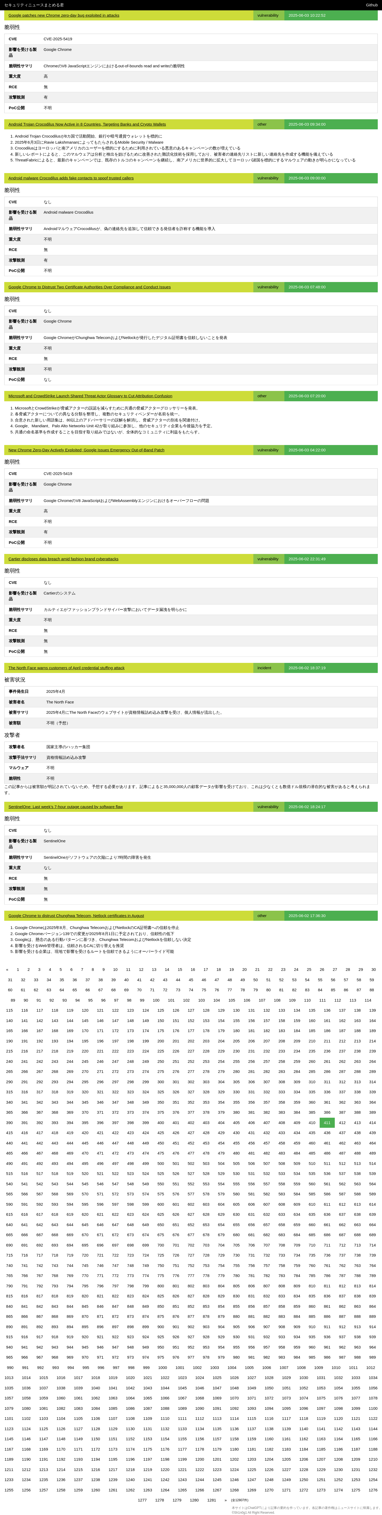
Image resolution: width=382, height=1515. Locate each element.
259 (297, 1061)
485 (312, 1153)
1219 (147, 1469)
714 (372, 1245)
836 (327, 1296)
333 (282, 1092)
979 (221, 1357)
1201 (216, 1459)
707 (266, 1245)
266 (24, 1071)
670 (85, 1234)
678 (206, 1234)
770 (85, 1275)
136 (327, 1010)
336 (327, 1092)
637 (342, 1214)
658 (282, 1224)
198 (130, 1041)
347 (115, 1102)
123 (130, 1010)
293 (54, 1082)
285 (312, 1071)
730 (236, 1255)
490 (9, 1163)
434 (297, 1132)
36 (74, 979)
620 (85, 1214)
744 (70, 1265)
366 (24, 1112)
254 (221, 1061)
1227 (286, 1469)
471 (100, 1153)
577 (191, 1194)
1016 (61, 1377)
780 (236, 1275)
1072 (269, 1398)
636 (327, 1214)
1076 (338, 1398)
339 (372, 1092)
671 (100, 1234)
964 (372, 1347)
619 (70, 1214)
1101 (9, 1418)
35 (62, 979)
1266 (199, 1490)
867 (39, 1316)
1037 (43, 1388)
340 (9, 1102)
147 (115, 1020)
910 (312, 1326)
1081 (43, 1408)
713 (357, 1245)
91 (39, 1000)
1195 (112, 1459)
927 (191, 1337)
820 (85, 1296)
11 (128, 969)
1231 (355, 1469)
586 (327, 1194)
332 (266, 1092)
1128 (95, 1428)
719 (70, 1255)
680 (236, 1234)
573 (130, 1194)
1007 (284, 1367)
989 (372, 1357)
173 (130, 1030)
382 (266, 1112)
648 (130, 1224)
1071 (251, 1398)
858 (282, 1306)
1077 (355, 1398)
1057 (9, 1398)
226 (175, 1051)
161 (327, 1020)
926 (175, 1337)
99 (142, 1000)
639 (372, 1214)
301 (175, 1082)
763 (357, 1265)
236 (327, 1051)
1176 (164, 1449)
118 (54, 1010)
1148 (61, 1439)
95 (90, 1000)
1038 (61, 1388)
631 (251, 1214)
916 (24, 1337)
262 (342, 1061)
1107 (112, 1418)
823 (130, 1296)
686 (327, 1234)
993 (55, 1367)
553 (206, 1184)
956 (251, 1347)
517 (39, 1173)
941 (24, 1347)
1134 (199, 1428)
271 (100, 1071)
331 (251, 1092)
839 (372, 1296)
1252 (338, 1479)
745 (85, 1265)
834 (297, 1296)
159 (297, 1020)
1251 (321, 1479)
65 (74, 990)
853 (206, 1306)
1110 (164, 1418)
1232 (373, 1469)
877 (191, 1316)
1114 (234, 1418)
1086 (130, 1408)
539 (372, 1173)
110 (307, 1000)
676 (175, 1234)
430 (236, 1132)
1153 (147, 1439)
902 (191, 1326)
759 (297, 1265)
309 (297, 1082)
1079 (9, 1408)
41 (139, 979)
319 (70, 1092)
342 (39, 1102)
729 (221, 1255)
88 (372, 990)
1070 (234, 1398)
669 (70, 1234)
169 (70, 1030)
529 (221, 1173)
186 (327, 1030)
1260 (95, 1490)
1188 (373, 1449)
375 (160, 1112)
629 (221, 1214)
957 (266, 1347)
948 (130, 1347)
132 (266, 1010)
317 (39, 1092)
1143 (355, 1428)
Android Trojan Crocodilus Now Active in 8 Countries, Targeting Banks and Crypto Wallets (87, 124)
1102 (26, 1418)
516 (24, 1173)
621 (100, 1214)
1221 (182, 1469)
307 (266, 1082)
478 (206, 1153)
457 (266, 1143)
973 (130, 1357)
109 (292, 1000)
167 (39, 1030)
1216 (95, 1469)
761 (327, 1265)
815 (9, 1296)
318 (54, 1092)
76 (217, 990)
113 (352, 1000)
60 (10, 990)
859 (297, 1306)
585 (312, 1194)
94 (77, 1000)
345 (85, 1102)
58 (359, 979)
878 (206, 1316)
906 (251, 1326)
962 (342, 1347)
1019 (112, 1377)
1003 (214, 1367)
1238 (95, 1479)
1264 (164, 1490)
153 (206, 1020)
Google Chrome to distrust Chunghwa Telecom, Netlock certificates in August (76, 915)
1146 (26, 1439)
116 (24, 1010)
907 (266, 1326)
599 (145, 1204)
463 (357, 1143)
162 (342, 1020)
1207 (321, 1459)
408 (282, 1122)
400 (160, 1122)
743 (54, 1265)
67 (100, 990)
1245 (216, 1479)
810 (312, 1286)
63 (49, 990)
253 (206, 1061)
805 (236, 1286)
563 (357, 1184)
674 (145, 1234)
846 (100, 1306)
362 (342, 1102)
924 (145, 1337)
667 (39, 1234)
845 (85, 1306)
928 (206, 1337)
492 (39, 1163)
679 (221, 1234)
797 (115, 1286)
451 (175, 1143)
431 (251, 1132)
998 (131, 1367)
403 (206, 1122)
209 (297, 1041)
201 (175, 1041)
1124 (26, 1428)
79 (255, 990)
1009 (318, 1367)
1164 (338, 1439)
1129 (112, 1428)
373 (130, 1112)
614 (372, 1204)
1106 (95, 1418)
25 (309, 969)
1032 (338, 1377)
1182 (269, 1449)
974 (145, 1357)
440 (9, 1143)
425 (160, 1132)
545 (85, 1184)
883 (282, 1316)
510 (312, 1163)
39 (113, 979)
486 (327, 1153)
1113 (216, 1418)
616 (24, 1214)
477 (191, 1153)
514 (372, 1163)
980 (236, 1357)
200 (160, 1041)
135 (312, 1010)
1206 (303, 1459)
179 (221, 1030)
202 (191, 1041)
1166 (373, 1439)
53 (294, 979)
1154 (164, 1439)
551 (175, 1184)
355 (236, 1102)
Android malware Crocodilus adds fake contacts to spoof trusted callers (71, 178)
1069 (216, 1398)
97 (116, 1000)
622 (115, 1214)
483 (282, 1153)
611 (327, 1204)
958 (282, 1347)
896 (100, 1326)
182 (266, 1030)
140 (9, 1020)
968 (54, 1357)
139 (372, 1010)
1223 (216, 1469)
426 (175, 1132)
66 (87, 990)
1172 (95, 1449)
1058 (26, 1398)
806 (251, 1286)
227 (191, 1051)
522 (115, 1173)
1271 (286, 1490)
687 (342, 1234)
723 (130, 1255)
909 (297, 1326)
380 (236, 1112)
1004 (232, 1367)
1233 (9, 1479)
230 (236, 1051)
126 (175, 1010)
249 (145, 1061)
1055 (355, 1388)
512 (342, 1163)
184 (297, 1030)
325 (160, 1092)
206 (251, 1041)
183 (282, 1030)
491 (24, 1163)
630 (236, 1214)
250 (160, 1061)
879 (221, 1316)
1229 (321, 1469)
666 (24, 1234)
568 (54, 1194)
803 (206, 1286)
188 (357, 1030)
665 (9, 1234)
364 (372, 1102)
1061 (78, 1398)
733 (282, 1255)
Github (372, 5)
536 (327, 1173)
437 (342, 1132)
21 (257, 969)
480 (236, 1153)
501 (175, 1163)
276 (175, 1071)
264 (372, 1061)
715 (9, 1255)
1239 (112, 1479)
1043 (147, 1388)
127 (191, 1010)
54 (307, 979)
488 (357, 1153)
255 (236, 1061)
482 (266, 1153)
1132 (164, 1428)
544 (70, 1184)
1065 (147, 1398)
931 (251, 1337)
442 (39, 1143)
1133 (182, 1428)
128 (206, 1010)
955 (236, 1347)
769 (70, 1275)
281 (251, 1071)
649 (145, 1224)
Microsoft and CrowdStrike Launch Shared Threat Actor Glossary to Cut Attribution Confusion (90, 396)
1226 (269, 1469)
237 (342, 1051)
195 (85, 1041)
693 (54, 1245)
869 (70, 1316)
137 (342, 1010)
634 (297, 1214)
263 (357, 1061)
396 (100, 1122)
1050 (269, 1388)
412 (342, 1122)
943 (54, 1347)
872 (115, 1316)
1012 (370, 1367)
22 (270, 969)
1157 (216, 1439)
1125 (43, 1428)
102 (186, 1000)
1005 (249, 1367)
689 (372, 1234)
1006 (266, 1367)
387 (342, 1112)
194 (70, 1041)
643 (54, 1224)
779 (221, 1275)
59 (372, 979)
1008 (301, 1367)
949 (145, 1347)
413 (357, 1122)
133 (282, 1010)
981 (251, 1357)
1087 (147, 1408)
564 (372, 1184)
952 (191, 1347)
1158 (234, 1439)
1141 (321, 1428)
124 (145, 1010)
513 (357, 1163)
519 (70, 1173)
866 (24, 1316)
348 (130, 1102)
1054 (338, 1388)
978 (206, 1357)
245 (85, 1061)
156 (251, 1020)
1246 (234, 1479)
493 (54, 1163)
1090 (199, 1408)
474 (145, 1153)
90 (26, 1000)
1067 (182, 1398)
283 (282, 1071)
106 (247, 1000)
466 (24, 1153)
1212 (26, 1469)
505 (236, 1163)
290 (9, 1082)
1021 (147, 1377)
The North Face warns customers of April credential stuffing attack (66, 668)
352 (191, 1102)
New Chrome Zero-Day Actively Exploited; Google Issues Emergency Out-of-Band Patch (86, 450)
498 (130, 1163)
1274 (338, 1490)
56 (333, 979)
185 (312, 1030)
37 (87, 979)
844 (70, 1306)
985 (312, 1357)
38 (100, 979)
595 (85, 1204)
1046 (199, 1388)
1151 (112, 1439)
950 (160, 1347)
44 (178, 979)
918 (54, 1337)
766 (24, 1275)
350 (160, 1102)
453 (206, 1143)
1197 (147, 1459)
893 (54, 1326)
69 (126, 990)
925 (160, 1337)
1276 (373, 1490)
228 (206, 1051)
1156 (199, 1439)
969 (70, 1357)
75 (204, 990)
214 (372, 1041)
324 (145, 1092)
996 (101, 1367)
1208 (338, 1459)
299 (145, 1082)
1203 (251, 1459)
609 (297, 1204)
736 (327, 1255)
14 (167, 969)
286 (327, 1071)
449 (145, 1143)
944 (70, 1347)
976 (175, 1357)
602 (191, 1204)
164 (372, 1020)
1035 (9, 1388)
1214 (61, 1469)
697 (115, 1245)
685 (312, 1234)
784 (297, 1275)
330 (236, 1092)
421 (100, 1132)
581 (251, 1194)
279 (221, 1071)
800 (160, 1286)
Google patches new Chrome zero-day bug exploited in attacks (63, 15)
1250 (303, 1479)
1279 (176, 1500)
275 (160, 1071)
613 (357, 1204)
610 (312, 1204)
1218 (130, 1469)
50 (255, 979)
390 (9, 1122)
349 (145, 1102)
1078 (373, 1398)
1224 (234, 1469)
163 (357, 1020)
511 (327, 1163)
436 (327, 1132)
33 (36, 979)
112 (337, 1000)
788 (357, 1275)
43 (165, 979)
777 (191, 1275)
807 (266, 1286)
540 (9, 1184)
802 (191, 1286)
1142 (338, 1428)
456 (251, 1143)
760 (312, 1265)
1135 (216, 1428)
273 (130, 1071)
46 (204, 979)
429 (221, 1132)
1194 (95, 1459)
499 (145, 1163)
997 (116, 1367)
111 (322, 1000)
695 (85, 1245)
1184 (303, 1449)
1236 (61, 1479)
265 (9, 1071)
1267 (216, 1490)
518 (54, 1173)
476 (175, 1153)
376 (175, 1112)
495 (85, 1163)
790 (9, 1286)
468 (54, 1153)
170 (85, 1030)
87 (359, 990)
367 (39, 1112)
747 (115, 1265)
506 (251, 1163)
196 (100, 1041)
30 (373, 969)
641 (24, 1224)
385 (312, 1112)
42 (152, 979)
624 (145, 1214)
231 (251, 1051)
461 (327, 1143)
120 (85, 1010)
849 (145, 1306)
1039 (78, 1388)
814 (372, 1286)
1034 (373, 1377)
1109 (147, 1418)
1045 (182, 1388)
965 (9, 1357)
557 (266, 1184)
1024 (199, 1377)
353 (206, 1102)
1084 (95, 1408)
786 (327, 1275)
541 (24, 1184)
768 (54, 1275)
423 (130, 1132)
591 (24, 1204)
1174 (130, 1449)
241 (24, 1061)
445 (85, 1143)
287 (342, 1071)
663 (357, 1224)
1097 (321, 1408)
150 (160, 1020)
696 (100, 1245)
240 (9, 1061)
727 (191, 1255)
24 (296, 969)
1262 (130, 1490)
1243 (182, 1479)
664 (372, 1224)
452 (191, 1143)
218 (54, 1051)
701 (175, 1245)
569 (70, 1194)
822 (115, 1296)
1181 (251, 1449)
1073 (286, 1398)
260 (312, 1061)
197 (115, 1041)
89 (13, 1000)
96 (103, 1000)
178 (206, 1030)
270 (85, 1071)
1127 (78, 1428)
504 (221, 1163)
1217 (112, 1469)
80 (268, 990)
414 (372, 1122)
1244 (199, 1479)
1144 (373, 1428)
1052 (303, 1388)
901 (175, 1326)
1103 (43, 1418)
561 (327, 1184)
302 (191, 1082)
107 (262, 1000)
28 (348, 969)
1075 (321, 1398)
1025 (216, 1377)
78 (242, 990)
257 (266, 1061)
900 (160, 1326)
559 (297, 1184)
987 (342, 1357)
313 (357, 1082)
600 (160, 1204)
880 (236, 1316)
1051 (286, 1388)
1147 (43, 1439)
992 (40, 1367)
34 (49, 979)
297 (115, 1082)
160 (312, 1020)
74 (191, 990)
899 (145, 1326)
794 (70, 1286)
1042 (130, 1388)
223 (130, 1051)
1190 (26, 1459)
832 (266, 1296)
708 (282, 1245)
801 (175, 1286)
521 (100, 1173)
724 (145, 1255)
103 (201, 1000)
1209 (355, 1459)
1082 (61, 1408)
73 (178, 990)
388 (357, 1112)
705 (236, 1245)
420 (85, 1132)
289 (372, 1071)
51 (268, 979)
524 (145, 1173)
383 (282, 1112)
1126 (61, 1428)
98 (129, 1000)
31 (10, 979)
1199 (182, 1459)
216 (24, 1051)
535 (312, 1173)
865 (9, 1316)
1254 (373, 1479)
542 (39, 1184)
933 (282, 1337)
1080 (26, 1408)
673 (130, 1234)
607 (266, 1204)
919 (70, 1337)
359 (297, 1102)
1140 (303, 1428)
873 (130, 1316)
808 (282, 1286)
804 (221, 1286)
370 (85, 1112)
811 (327, 1286)
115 (9, 1010)
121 (100, 1010)
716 (24, 1255)
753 (206, 1265)
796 (100, 1286)
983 (282, 1357)
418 (54, 1132)
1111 (182, 1418)
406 (251, 1122)
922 (115, 1337)
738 (357, 1255)
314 (372, 1082)
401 (175, 1122)
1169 (43, 1449)
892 (39, 1326)
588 (357, 1194)
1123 (9, 1428)
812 (342, 1286)
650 (160, 1224)
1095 (286, 1408)
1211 (9, 1469)
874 (145, 1316)
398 (130, 1122)
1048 (234, 1388)
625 (160, 1214)
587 (342, 1194)
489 (372, 1153)
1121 (355, 1418)
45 (191, 979)
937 (342, 1337)
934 (297, 1337)
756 (251, 1265)
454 (221, 1143)
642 (39, 1224)
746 (100, 1265)
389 (372, 1112)
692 (39, 1245)
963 (357, 1347)
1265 (182, 1490)
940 (9, 1347)
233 (282, 1051)
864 (372, 1306)
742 (39, 1265)
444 (70, 1143)
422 (115, 1132)
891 (24, 1326)
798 (130, 1286)
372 (115, 1112)
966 (24, 1357)
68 (113, 990)
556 (251, 1184)
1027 (251, 1377)
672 (115, 1234)
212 (342, 1041)
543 (54, 1184)
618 (54, 1214)
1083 (78, 1408)
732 (266, 1255)
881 (251, 1316)
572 (115, 1194)
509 (297, 1163)
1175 (147, 1449)
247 (115, 1061)
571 (100, 1194)
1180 (234, 1449)
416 (24, 1132)
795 (85, 1286)
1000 (162, 1367)
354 (221, 1102)
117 (39, 1010)
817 (39, 1296)
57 (346, 979)
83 (307, 990)
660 (312, 1224)
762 (342, 1265)
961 (327, 1347)
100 (156, 1000)
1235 (43, 1479)
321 (100, 1092)
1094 (269, 1408)
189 (372, 1030)
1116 (269, 1418)
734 (297, 1255)
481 (251, 1153)
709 (297, 1245)
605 (236, 1204)
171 (100, 1030)
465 (9, 1153)
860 (312, 1306)
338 (357, 1092)
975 (160, 1357)
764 (372, 1265)
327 (191, 1092)
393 (54, 1122)
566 (24, 1194)
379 (221, 1112)
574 (145, 1194)
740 (9, 1265)
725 (160, 1255)
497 (115, 1163)
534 (297, 1173)
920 (85, 1337)
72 (165, 990)
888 (357, 1316)
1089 (182, 1408)
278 (206, 1071)
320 (85, 1092)
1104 (61, 1418)
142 (39, 1020)
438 (357, 1132)
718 (54, 1255)
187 (342, 1030)
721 (100, 1255)
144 (70, 1020)
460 (312, 1143)
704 (221, 1245)
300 (160, 1082)
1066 (164, 1398)
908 (282, 1326)
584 (297, 1194)
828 (206, 1296)
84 (320, 990)
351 (175, 1102)
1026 (234, 1377)
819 (70, 1296)
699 (145, 1245)
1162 (303, 1439)
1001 (180, 1367)
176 (175, 1030)
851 (175, 1306)
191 (24, 1041)
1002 (197, 1367)
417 (39, 1132)
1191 (43, 1459)
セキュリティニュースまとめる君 (34, 5)
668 (54, 1234)
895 (85, 1326)
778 (206, 1275)
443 (54, 1143)
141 (24, 1020)
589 (372, 1194)
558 (282, 1184)
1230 (338, 1469)
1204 (269, 1459)
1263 (147, 1490)
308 (282, 1082)
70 (139, 990)
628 (206, 1214)
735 (312, 1255)
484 (297, 1153)
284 (297, 1071)
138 (357, 1010)
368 (54, 1112)
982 (266, 1357)
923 (130, 1337)
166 (24, 1030)
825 (160, 1296)
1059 (43, 1398)
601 (175, 1204)
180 (236, 1030)
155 (236, 1020)
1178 (199, 1449)
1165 (355, 1439)
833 (282, 1296)
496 (100, 1163)
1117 (286, 1418)
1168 (26, 1449)
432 (266, 1132)
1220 (164, 1469)
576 (175, 1194)
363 (357, 1102)
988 (357, 1357)
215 (9, 1051)
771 (100, 1275)
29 (361, 969)
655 (236, 1224)
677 (191, 1234)
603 (206, 1204)
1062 (95, 1398)
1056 (373, 1388)
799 (145, 1286)
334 (297, 1092)
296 (100, 1082)
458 (282, 1143)
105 (231, 1000)
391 (24, 1122)
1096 (303, 1408)
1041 (112, 1388)
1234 (26, 1479)
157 (266, 1020)
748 (130, 1265)
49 (242, 979)
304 (221, 1082)
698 (130, 1245)
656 (251, 1224)
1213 (43, 1469)
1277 (142, 1500)
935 (312, 1337)
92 (52, 1000)
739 (372, 1255)
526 (175, 1173)
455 (236, 1143)
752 (191, 1265)
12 (141, 969)
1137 (251, 1428)
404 (221, 1122)
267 (39, 1071)
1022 (164, 1377)
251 (175, 1061)
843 (54, 1306)
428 (206, 1132)
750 (160, 1265)
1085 (112, 1408)
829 (221, 1296)
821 (100, 1296)
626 (175, 1214)
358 (282, 1102)
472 (115, 1153)
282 (266, 1071)
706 (251, 1245)
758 (282, 1265)
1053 (321, 1388)
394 (70, 1122)
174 (145, 1030)
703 (206, 1245)
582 (266, 1194)
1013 (9, 1377)
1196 (130, 1459)
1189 (9, 1459)
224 (145, 1051)
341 (24, 1102)
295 (85, 1082)
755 (236, 1265)
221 (100, 1051)
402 (191, 1122)
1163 (321, 1439)
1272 (303, 1490)
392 (39, 1122)
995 (86, 1367)
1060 (61, 1398)
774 (145, 1275)
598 (130, 1204)
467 (39, 1153)
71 (152, 990)
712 (342, 1245)
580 (236, 1194)
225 (160, 1051)
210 (312, 1041)
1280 (194, 1500)
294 (70, 1082)
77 (230, 990)
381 (251, 1112)
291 (24, 1082)
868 (54, 1316)
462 (342, 1143)
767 (39, 1275)
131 (251, 1010)
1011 (353, 1367)
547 (115, 1184)
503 (206, 1163)
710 (312, 1245)
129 (221, 1010)
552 (191, 1184)
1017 (78, 1377)
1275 (355, 1490)
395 (85, 1122)
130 (236, 1010)
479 (221, 1153)
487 (342, 1153)
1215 (78, 1469)
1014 (26, 1377)
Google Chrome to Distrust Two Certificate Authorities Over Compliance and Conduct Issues (89, 287)
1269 (251, 1490)
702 (191, 1245)
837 (342, 1296)
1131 (147, 1428)
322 (115, 1092)
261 (327, 1061)
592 (39, 1204)
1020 (130, 1377)
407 (266, 1122)
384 (297, 1112)
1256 (26, 1490)
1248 (269, 1479)
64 (62, 990)
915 (9, 1337)
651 (175, 1224)
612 (342, 1204)
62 (36, 990)
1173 (112, 1449)
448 (130, 1143)
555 (236, 1184)
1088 (164, 1408)
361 (327, 1102)
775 (160, 1275)
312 (342, 1082)
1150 (95, 1439)
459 (297, 1143)
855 (236, 1306)
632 (266, 1214)
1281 (211, 1500)
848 (130, 1306)
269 (70, 1071)
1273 (321, 1490)
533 (282, 1173)
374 (145, 1112)
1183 (286, 1449)
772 (115, 1275)
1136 (234, 1428)
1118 (303, 1418)
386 (327, 1112)
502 (191, 1163)
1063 (112, 1398)
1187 (355, 1449)
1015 (43, 1377)
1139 (286, 1428)
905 (236, 1326)
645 (85, 1224)
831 (251, 1296)
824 (145, 1296)
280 (236, 1071)
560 (312, 1184)
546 (100, 1184)
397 (115, 1122)
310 (312, 1082)
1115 (251, 1418)
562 (342, 1184)
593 (54, 1204)
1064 (130, 1398)
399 (145, 1122)
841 (24, 1306)
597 (115, 1204)
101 (171, 1000)
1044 (164, 1388)
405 (236, 1122)
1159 (251, 1439)
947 (115, 1347)
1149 (78, 1439)
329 (221, 1092)
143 (54, 1020)
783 (282, 1275)
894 (70, 1326)
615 (9, 1214)
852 (191, 1306)
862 (342, 1306)
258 (282, 1061)
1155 (182, 1439)
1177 (182, 1449)
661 (327, 1224)
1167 (9, 1449)
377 (191, 1112)
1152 (130, 1439)
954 (221, 1347)
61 (23, 990)
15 (180, 969)
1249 (286, 1479)
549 (145, 1184)
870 (85, 1316)
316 (24, 1092)
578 (206, 1194)
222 (115, 1051)
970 (85, 1357)
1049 (251, 1388)
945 (85, 1347)
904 (221, 1326)
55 (320, 979)
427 (191, 1132)
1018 (95, 1377)
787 (342, 1275)
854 (221, 1306)
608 (282, 1204)
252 (191, 1061)
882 (266, 1316)
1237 (78, 1479)
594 (70, 1204)
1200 (199, 1459)
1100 (373, 1408)
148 (130, 1020)
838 (357, 1296)
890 (9, 1326)
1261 (112, 1490)
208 (282, 1041)
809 (297, 1286)
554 (221, 1184)
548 (130, 1184)
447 (115, 1143)
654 (221, 1224)
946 (100, 1347)
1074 (303, 1398)
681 (251, 1234)
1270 (269, 1490)
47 (217, 979)
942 (39, 1347)
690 (9, 1245)
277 (191, 1071)
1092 (234, 1408)
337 (342, 1092)
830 (236, 1296)
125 (160, 1010)
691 (24, 1245)
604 (221, 1204)
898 (130, 1326)
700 (160, 1245)
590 (9, 1204)
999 (146, 1367)
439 (372, 1132)
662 (342, 1224)
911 (327, 1326)
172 (115, 1030)
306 (251, 1082)
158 (282, 1020)
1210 (373, 1459)
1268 (234, 1490)
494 (70, 1163)
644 (70, 1224)
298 (130, 1082)
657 (266, 1224)
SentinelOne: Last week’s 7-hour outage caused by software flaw (65, 806)
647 (115, 1224)
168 (54, 1030)
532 (266, 1173)
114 (367, 1000)
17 (205, 969)
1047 (216, 1388)
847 (115, 1306)
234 (297, 1051)
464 (372, 1143)
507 (266, 1163)
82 (294, 990)
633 (282, 1214)
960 (312, 1347)
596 (100, 1204)
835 (312, 1296)
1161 (286, 1439)
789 (372, 1275)
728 (206, 1255)
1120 (338, 1418)
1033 (355, 1377)
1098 (338, 1408)
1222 (199, 1469)
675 (160, 1234)
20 (244, 969)
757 (266, 1265)
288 (357, 1071)
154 (221, 1020)
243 (54, 1061)
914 (372, 1326)
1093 (251, 1408)
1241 (147, 1479)
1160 (269, 1439)
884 (297, 1316)
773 (130, 1275)
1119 (321, 1418)
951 (175, 1347)
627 (191, 1214)
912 (342, 1326)
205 (236, 1041)
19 (231, 969)
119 (70, 1010)
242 (39, 1061)
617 (39, 1214)
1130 (130, 1428)
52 (281, 979)
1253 (355, 1479)
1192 (61, 1459)
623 (130, 1214)
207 (266, 1041)
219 (70, 1051)
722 (115, 1255)
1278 (159, 1500)
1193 (78, 1459)
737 (342, 1255)
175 (160, 1030)
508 (282, 1163)
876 (175, 1316)
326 (175, 1092)
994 (70, 1367)
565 (9, 1194)
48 (230, 979)
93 (64, 1000)
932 (266, 1337)
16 (193, 969)
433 (282, 1132)
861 (327, 1306)
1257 (43, 1490)
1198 (164, 1459)
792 (39, 1286)
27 (335, 969)
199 (145, 1041)
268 (54, 1071)
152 (191, 1020)
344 (70, 1102)
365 (9, 1112)
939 (372, 1337)
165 (9, 1030)
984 (297, 1357)
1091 (216, 1408)
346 (100, 1102)
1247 (251, 1479)
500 (160, 1163)
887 (342, 1316)
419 (70, 1132)
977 (191, 1357)
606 (251, 1204)
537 (342, 1173)
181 (251, 1030)
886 (327, 1316)
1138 (269, 1428)
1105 (78, 1418)
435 (312, 1132)
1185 (321, 1449)
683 (282, 1234)
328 (206, 1092)
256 (251, 1061)
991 (25, 1367)
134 (297, 1010)
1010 (336, 1367)
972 (115, 1357)
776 (175, 1275)
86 (346, 990)
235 (312, 1051)
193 (54, 1041)
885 (312, 1316)
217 (39, 1051)
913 (357, 1326)
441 (24, 1143)
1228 (303, 1469)
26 (322, 969)
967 (39, 1357)
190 (9, 1041)
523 (130, 1173)
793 (54, 1286)
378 (206, 1112)
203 (206, 1041)
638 (357, 1214)
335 (312, 1092)
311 (327, 1082)
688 (357, 1234)
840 (9, 1306)
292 (39, 1082)
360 (312, 1102)
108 (277, 1000)
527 (191, 1173)
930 (236, 1337)
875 (160, 1316)
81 (281, 990)
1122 (373, 1418)
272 (115, 1071)
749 (145, 1265)
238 (357, 1051)
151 (175, 1020)
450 (160, 1143)
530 (236, 1173)
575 (160, 1194)
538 (357, 1173)
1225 (251, 1469)
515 (9, 1173)
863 (357, 1306)
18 (218, 969)
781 (251, 1275)
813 (357, 1286)
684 (297, 1234)
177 (191, 1030)
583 (282, 1194)
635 (312, 1214)
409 (297, 1122)
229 (221, 1051)
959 (297, 1347)
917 (39, 1337)
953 (206, 1347)
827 (191, 1296)
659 (297, 1224)
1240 (130, 1479)
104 (216, 1000)
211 (327, 1041)
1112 (199, 1418)
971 (100, 1357)
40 (126, 979)
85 (333, 990)
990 (10, 1367)
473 (130, 1153)
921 (100, 1337)
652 (191, 1224)
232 (266, 1051)
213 (357, 1041)
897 (115, 1326)
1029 (286, 1377)
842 (39, 1306)
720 (85, 1255)
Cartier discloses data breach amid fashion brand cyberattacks (63, 559)
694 (70, 1245)
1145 (9, 1439)
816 (24, 1296)
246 (100, 1061)
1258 (61, 1490)
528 (206, 1173)
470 (85, 1153)
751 (175, 1265)
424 (145, 1132)
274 (145, 1071)
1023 (182, 1377)
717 (39, 1255)
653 (206, 1224)
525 (160, 1173)
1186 (338, 1449)
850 (160, 1306)
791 (24, 1286)
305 (236, 1082)
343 (54, 1102)
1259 (78, 1490)
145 (85, 1020)
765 (9, 1275)
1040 (95, 1388)
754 (221, 1265)
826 (175, 1296)
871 (100, 1316)
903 (206, 1326)
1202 (234, 1459)
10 (115, 969)
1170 (61, 1449)
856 (251, 1306)
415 (9, 1132)
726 (175, 1255)
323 (130, 1092)
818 (54, 1296)
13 (154, 969)
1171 (78, 1449)
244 (70, 1061)
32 (23, 979)
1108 (130, 1418)
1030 (303, 1377)
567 (39, 1194)
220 (85, 1051)
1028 (269, 1377)
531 (251, 1173)
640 (9, 1224)
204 (221, 1041)
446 (100, 1143)
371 (100, 1112)
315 (9, 1092)
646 (100, 1224)
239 (372, 1051)
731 (251, 1255)
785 (312, 1275)
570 (85, 1194)
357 (266, 1102)
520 (85, 1173)
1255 (9, 1490)
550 (160, 1184)
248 (130, 1061)
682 (266, 1234)
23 (283, 969)
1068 (199, 1398)
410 (312, 1122)
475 (160, 1153)
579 (221, 1194)
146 (100, 1020)
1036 (26, 1388)
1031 (321, 1377)
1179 (216, 1449)
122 (115, 1010)
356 (251, 1102)
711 (327, 1245)
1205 (286, 1459)
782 (266, 1275)
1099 (355, 1408)
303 (206, 1082)
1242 (164, 1479)
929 (221, 1337)
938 (357, 1337)
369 (70, 1112)
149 (145, 1020)
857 (266, 1306)
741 (24, 1265)
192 (39, 1041)
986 (327, 1357)
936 (327, 1337)
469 (70, 1153)
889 (372, 1316)
